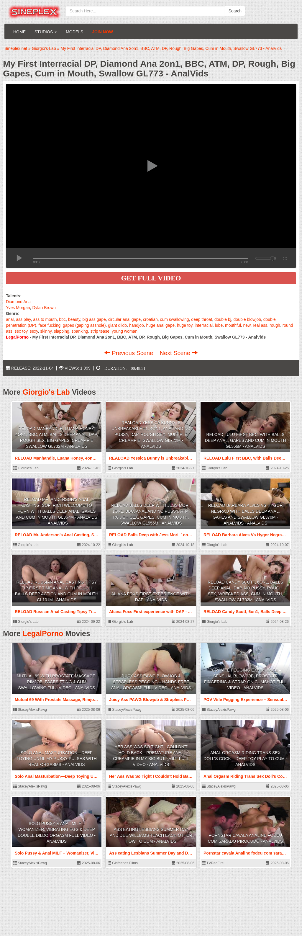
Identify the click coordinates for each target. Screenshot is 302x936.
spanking (80, 331)
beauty (74, 319)
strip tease (99, 331)
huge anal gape (160, 325)
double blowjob (247, 319)
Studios (46, 32)
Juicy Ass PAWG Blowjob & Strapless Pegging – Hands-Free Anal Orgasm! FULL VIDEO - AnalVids (151, 682)
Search (235, 11)
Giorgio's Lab (46, 392)
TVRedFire (213, 863)
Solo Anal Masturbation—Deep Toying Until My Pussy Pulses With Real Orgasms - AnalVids (57, 758)
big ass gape (94, 319)
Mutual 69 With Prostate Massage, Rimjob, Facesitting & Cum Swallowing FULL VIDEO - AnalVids (56, 682)
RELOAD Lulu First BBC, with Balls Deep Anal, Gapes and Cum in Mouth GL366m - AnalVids (245, 440)
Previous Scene (129, 353)
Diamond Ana (18, 301)
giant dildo (117, 325)
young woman (124, 331)
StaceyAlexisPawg (30, 710)
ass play (23, 319)
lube (219, 325)
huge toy (185, 325)
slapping (61, 331)
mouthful (233, 325)
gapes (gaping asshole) (84, 325)
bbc (62, 319)
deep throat (201, 319)
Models (74, 32)
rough (275, 325)
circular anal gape (124, 319)
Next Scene (179, 353)
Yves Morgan (18, 307)
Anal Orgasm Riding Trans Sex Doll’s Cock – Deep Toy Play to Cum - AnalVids (245, 758)
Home (19, 32)
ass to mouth (45, 319)
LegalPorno (43, 633)
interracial (204, 325)
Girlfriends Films (123, 863)
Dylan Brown (44, 307)
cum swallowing (174, 319)
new (247, 325)
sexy (34, 331)
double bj (222, 319)
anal (10, 319)
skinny (46, 331)
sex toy (21, 331)
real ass (260, 325)
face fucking (50, 325)
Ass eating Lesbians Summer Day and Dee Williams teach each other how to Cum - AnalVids (151, 835)
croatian (150, 319)
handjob (136, 325)
